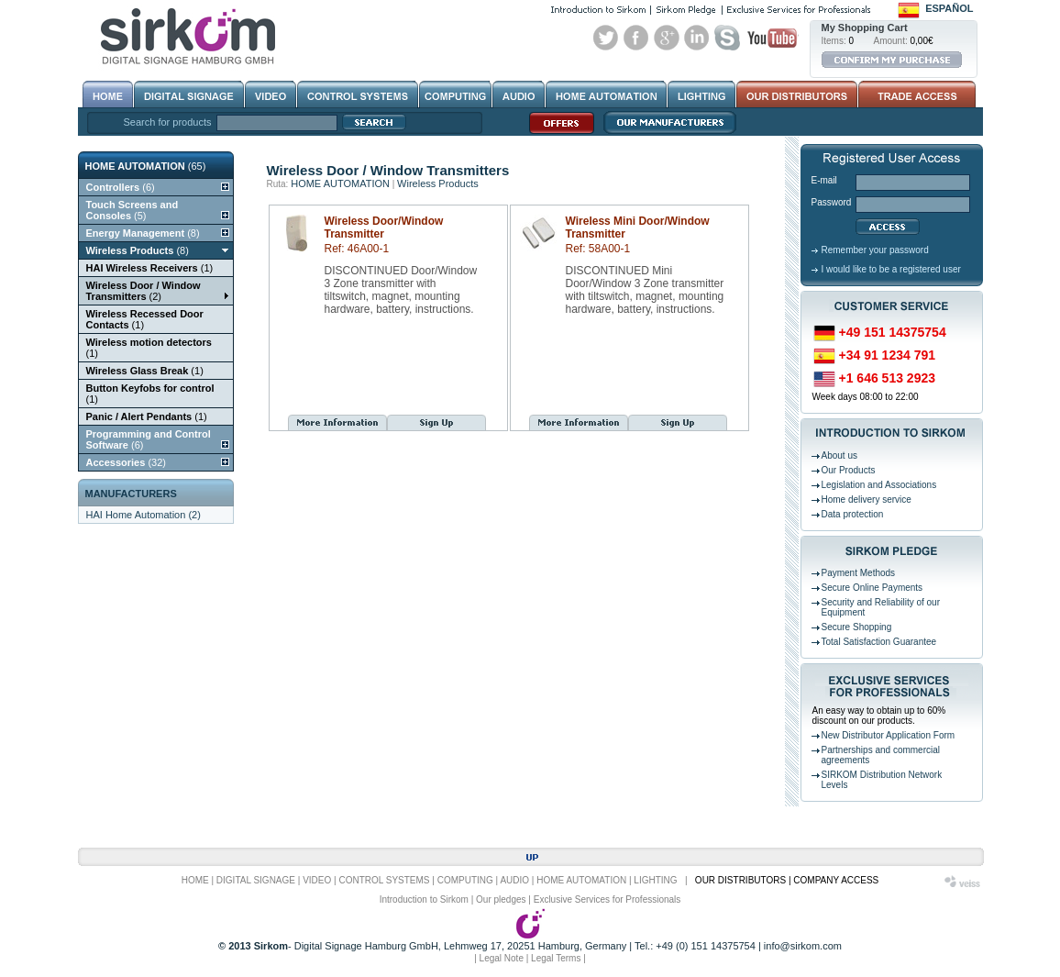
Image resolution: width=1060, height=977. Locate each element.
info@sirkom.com (803, 945)
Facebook (636, 37)
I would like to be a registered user (891, 269)
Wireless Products (438, 183)
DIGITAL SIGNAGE (255, 880)
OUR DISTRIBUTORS (740, 880)
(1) (150, 267)
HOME (195, 880)
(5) (132, 210)
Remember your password (875, 250)
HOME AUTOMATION (340, 183)
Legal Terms (555, 958)
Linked (697, 37)
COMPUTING (465, 880)
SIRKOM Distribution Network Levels (882, 780)
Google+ (666, 37)
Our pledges (500, 899)
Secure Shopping (857, 627)
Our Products (849, 470)
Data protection (853, 514)
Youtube (772, 37)
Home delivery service (866, 499)
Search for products (168, 122)
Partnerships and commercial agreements (881, 755)
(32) (126, 462)
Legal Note (502, 958)
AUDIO (514, 880)
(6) (120, 187)
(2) (143, 291)
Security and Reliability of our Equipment (881, 607)
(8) (143, 233)
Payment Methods (859, 573)
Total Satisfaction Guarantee (879, 642)
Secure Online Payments (872, 588)
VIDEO (317, 880)
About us (839, 455)
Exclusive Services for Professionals (607, 899)
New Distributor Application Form (888, 735)
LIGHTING (655, 880)
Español (949, 8)
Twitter (606, 37)
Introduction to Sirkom (424, 899)
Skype (727, 37)
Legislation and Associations (879, 485)
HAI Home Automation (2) (143, 514)
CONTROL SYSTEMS (383, 880)
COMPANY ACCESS (835, 880)
